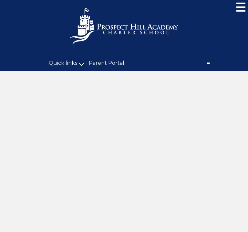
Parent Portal (106, 63)
